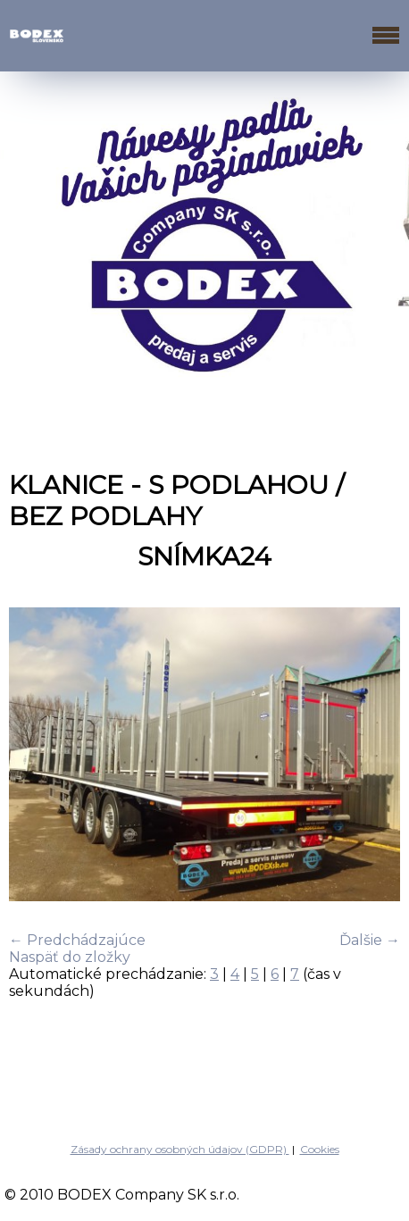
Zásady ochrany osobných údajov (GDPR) (180, 1149)
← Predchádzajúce (77, 940)
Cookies (319, 1149)
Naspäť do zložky (69, 957)
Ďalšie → (369, 940)
